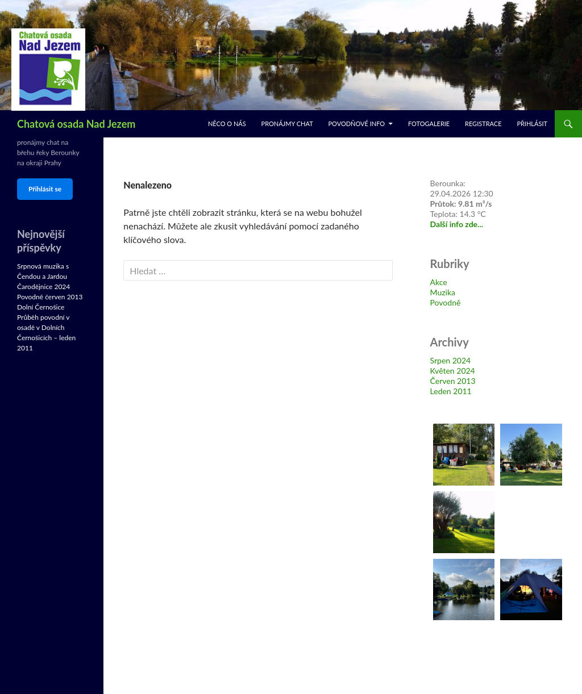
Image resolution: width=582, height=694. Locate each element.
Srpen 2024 (450, 360)
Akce (438, 282)
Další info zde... (457, 224)
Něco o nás (227, 123)
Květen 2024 (452, 370)
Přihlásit (532, 123)
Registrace (483, 123)
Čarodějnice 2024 (43, 286)
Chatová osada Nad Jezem (76, 124)
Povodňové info (356, 123)
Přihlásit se (44, 189)
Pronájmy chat (287, 123)
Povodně (445, 302)
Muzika (442, 292)
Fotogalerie (429, 123)
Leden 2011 (451, 391)
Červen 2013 (453, 381)
